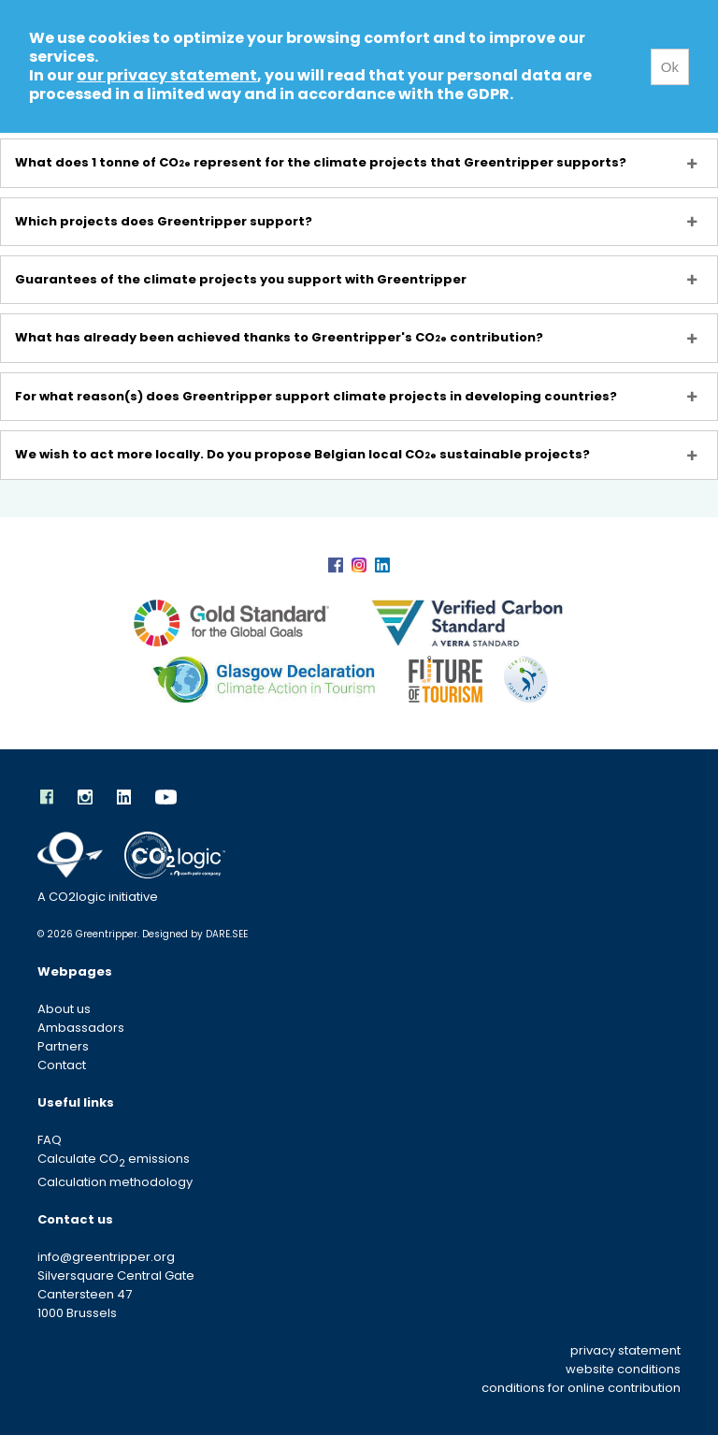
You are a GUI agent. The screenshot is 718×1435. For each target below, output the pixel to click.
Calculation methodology (115, 1182)
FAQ (49, 1140)
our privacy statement (167, 75)
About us (64, 1009)
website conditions (623, 1369)
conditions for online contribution (581, 1388)
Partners (63, 1046)
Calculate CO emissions (113, 1158)
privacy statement (625, 1350)
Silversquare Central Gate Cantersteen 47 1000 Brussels (115, 1294)
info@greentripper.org (106, 1257)
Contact (61, 1065)
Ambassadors (80, 1027)
